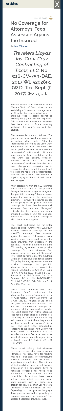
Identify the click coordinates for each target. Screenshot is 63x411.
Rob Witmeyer (21, 45)
